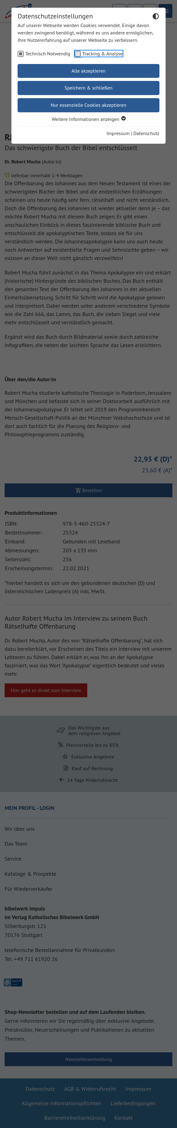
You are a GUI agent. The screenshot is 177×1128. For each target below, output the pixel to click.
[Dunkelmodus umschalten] (156, 17)
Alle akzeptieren (89, 71)
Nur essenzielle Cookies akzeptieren (88, 105)
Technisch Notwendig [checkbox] (47, 53)
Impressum (118, 133)
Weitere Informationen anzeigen (88, 119)
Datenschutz (146, 133)
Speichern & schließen (88, 88)
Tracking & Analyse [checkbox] (102, 53)
